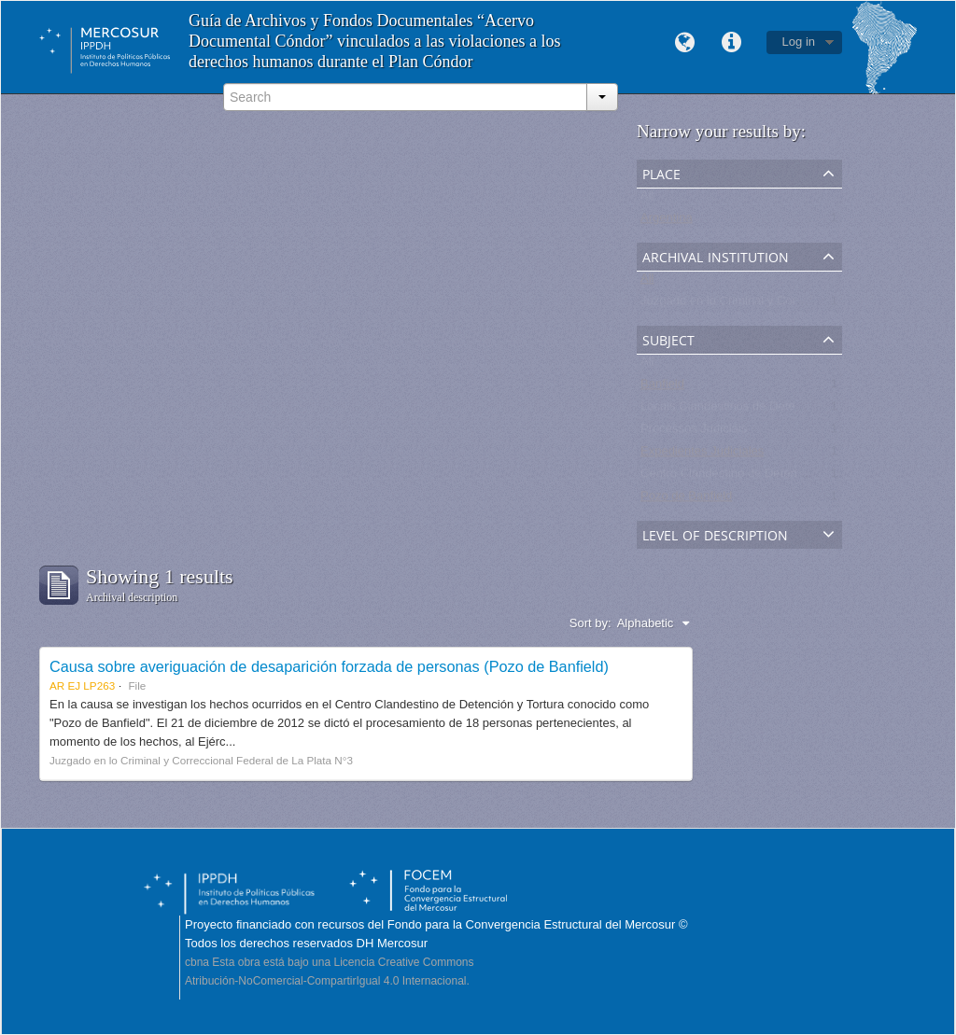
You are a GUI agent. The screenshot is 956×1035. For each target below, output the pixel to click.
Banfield (662, 388)
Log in (798, 42)
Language (685, 43)
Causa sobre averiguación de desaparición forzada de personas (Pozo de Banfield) (329, 666)
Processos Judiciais (693, 433)
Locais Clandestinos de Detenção (731, 410)
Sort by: (590, 623)
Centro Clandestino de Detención (730, 477)
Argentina (666, 222)
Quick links (732, 43)
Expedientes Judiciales (702, 455)
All (647, 199)
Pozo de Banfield (686, 500)
